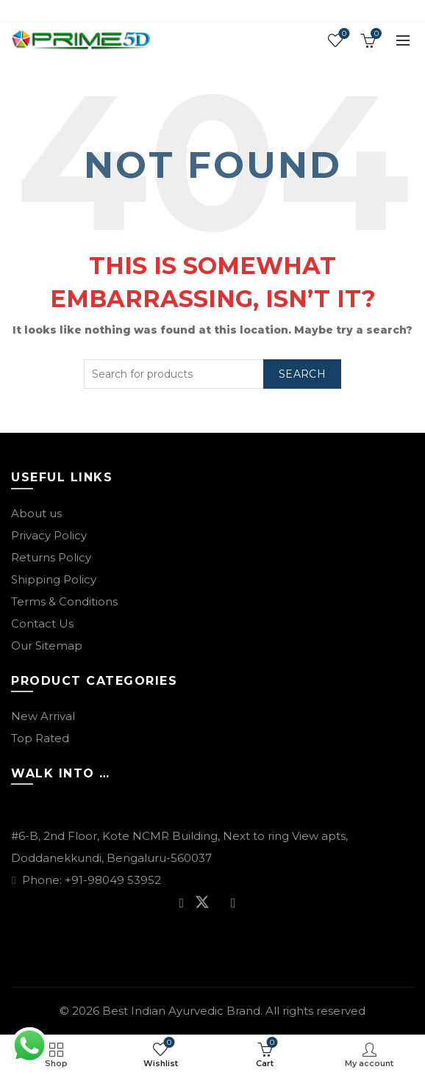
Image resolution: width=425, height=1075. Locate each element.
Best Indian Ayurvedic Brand (181, 1011)
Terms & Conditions (64, 601)
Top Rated (40, 738)
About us (36, 513)
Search (302, 374)
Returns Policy (51, 557)
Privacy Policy (49, 535)
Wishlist (343, 34)
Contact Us (42, 623)
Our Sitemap (46, 645)
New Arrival (43, 716)
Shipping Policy (53, 579)
